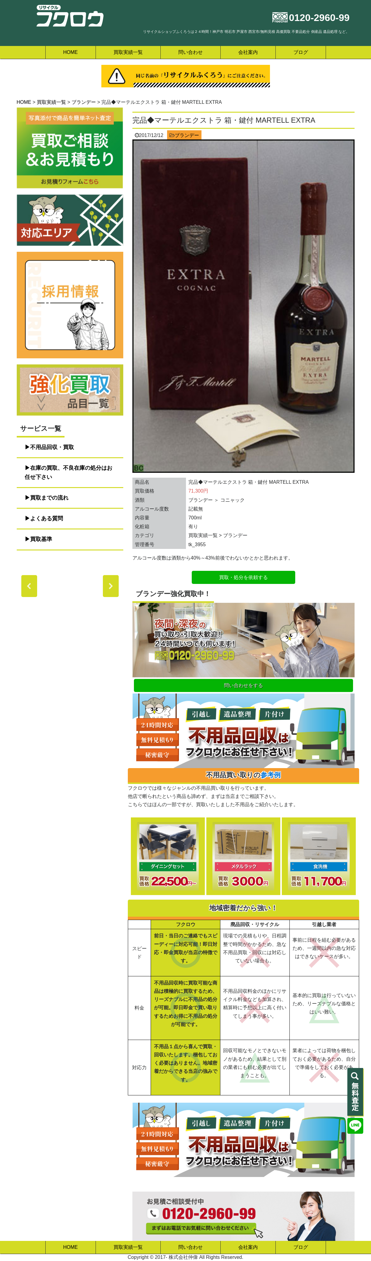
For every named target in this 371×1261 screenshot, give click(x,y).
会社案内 (248, 52)
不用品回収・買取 (52, 447)
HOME (70, 52)
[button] (29, 586)
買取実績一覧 (128, 52)
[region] (70, 586)
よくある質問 (46, 518)
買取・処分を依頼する (243, 577)
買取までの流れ (49, 498)
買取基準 (41, 539)
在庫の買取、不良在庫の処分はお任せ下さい (68, 472)
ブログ (300, 52)
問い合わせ (190, 52)
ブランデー (187, 135)
